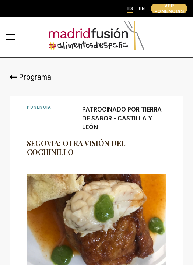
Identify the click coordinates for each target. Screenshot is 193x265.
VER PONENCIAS (169, 8)
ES (130, 8)
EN (142, 8)
